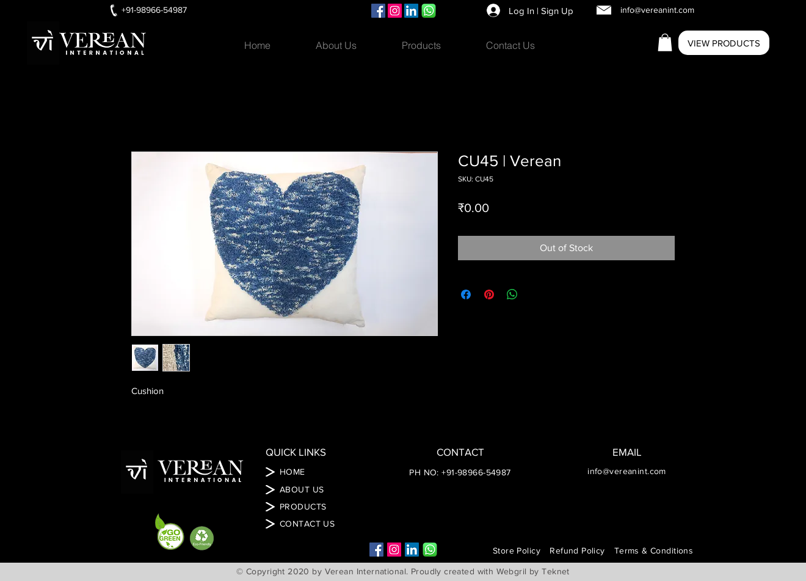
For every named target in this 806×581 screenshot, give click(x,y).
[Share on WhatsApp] (512, 294)
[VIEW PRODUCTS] (723, 43)
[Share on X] (535, 294)
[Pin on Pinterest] (489, 294)
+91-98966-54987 (475, 472)
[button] (435, 45)
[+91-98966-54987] (154, 10)
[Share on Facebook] (466, 294)
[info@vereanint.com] (657, 10)
